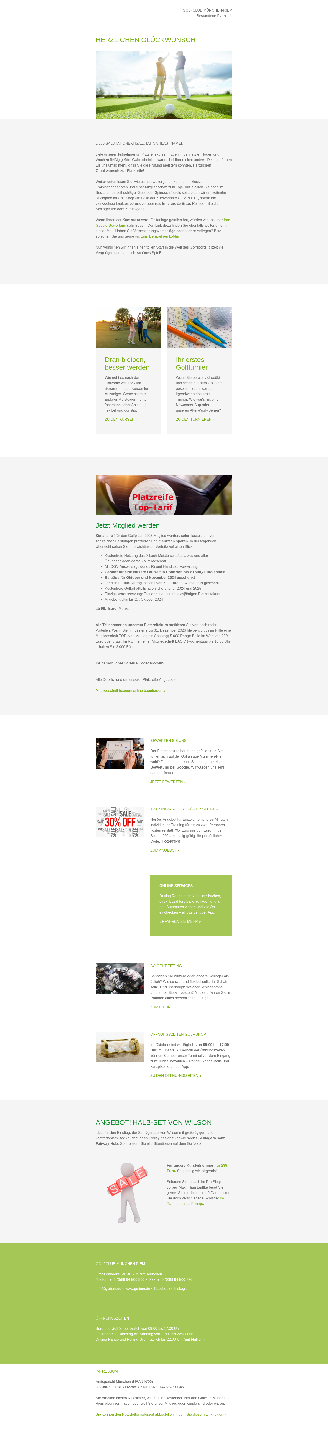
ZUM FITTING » (163, 1007)
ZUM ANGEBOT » (165, 850)
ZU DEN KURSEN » (121, 419)
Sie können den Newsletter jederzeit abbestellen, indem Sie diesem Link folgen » (161, 1414)
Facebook (162, 1289)
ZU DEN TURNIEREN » (195, 419)
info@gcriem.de (108, 1289)
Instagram (182, 1289)
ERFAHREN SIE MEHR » (180, 921)
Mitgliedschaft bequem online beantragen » (130, 690)
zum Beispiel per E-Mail (160, 236)
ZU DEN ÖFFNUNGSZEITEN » (175, 1076)
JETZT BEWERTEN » (168, 782)
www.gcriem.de (137, 1289)
